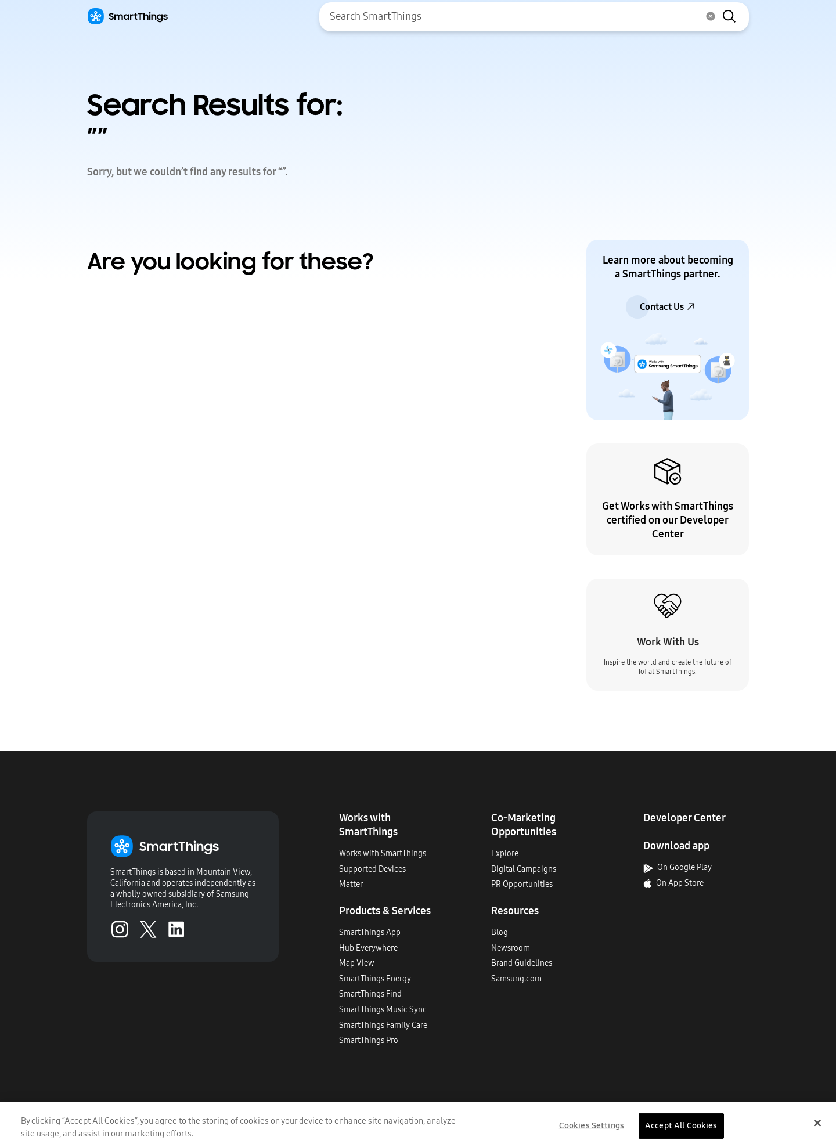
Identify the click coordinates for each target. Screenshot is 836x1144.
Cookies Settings (591, 1130)
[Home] (127, 16)
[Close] (817, 1128)
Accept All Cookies (681, 1130)
